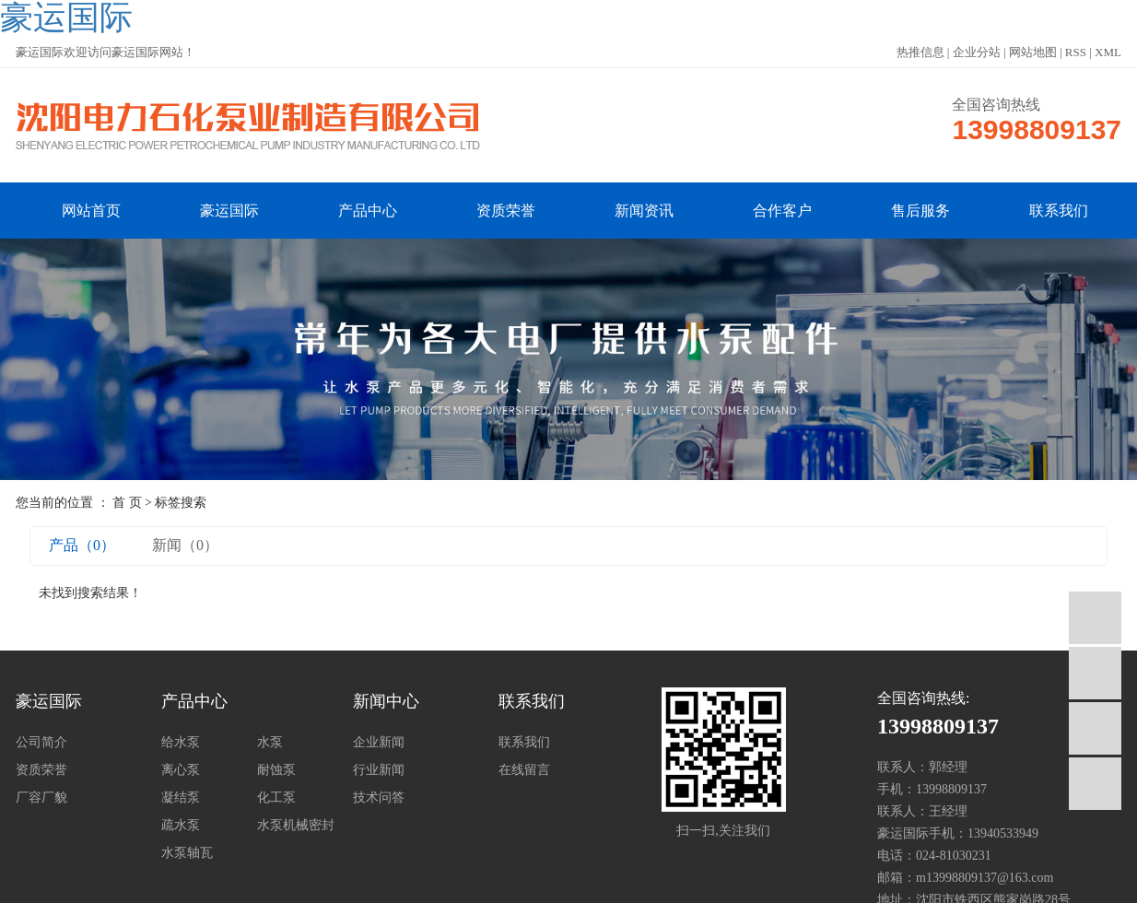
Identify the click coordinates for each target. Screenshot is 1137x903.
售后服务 (920, 210)
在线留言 (524, 770)
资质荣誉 (505, 210)
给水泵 (180, 742)
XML (1108, 52)
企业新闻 (378, 742)
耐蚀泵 (276, 770)
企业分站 (977, 52)
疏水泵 (180, 825)
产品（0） (82, 545)
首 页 (127, 503)
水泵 (270, 742)
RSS (1075, 52)
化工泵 (276, 797)
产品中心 (367, 210)
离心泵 (180, 770)
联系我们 (1058, 210)
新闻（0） (185, 545)
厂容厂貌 (41, 797)
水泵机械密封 (295, 825)
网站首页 (91, 210)
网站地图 (1033, 52)
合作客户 (782, 210)
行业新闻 (378, 770)
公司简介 (41, 742)
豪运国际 (229, 210)
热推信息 (920, 52)
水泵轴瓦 (187, 853)
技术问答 (378, 797)
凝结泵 (180, 797)
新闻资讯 (644, 210)
